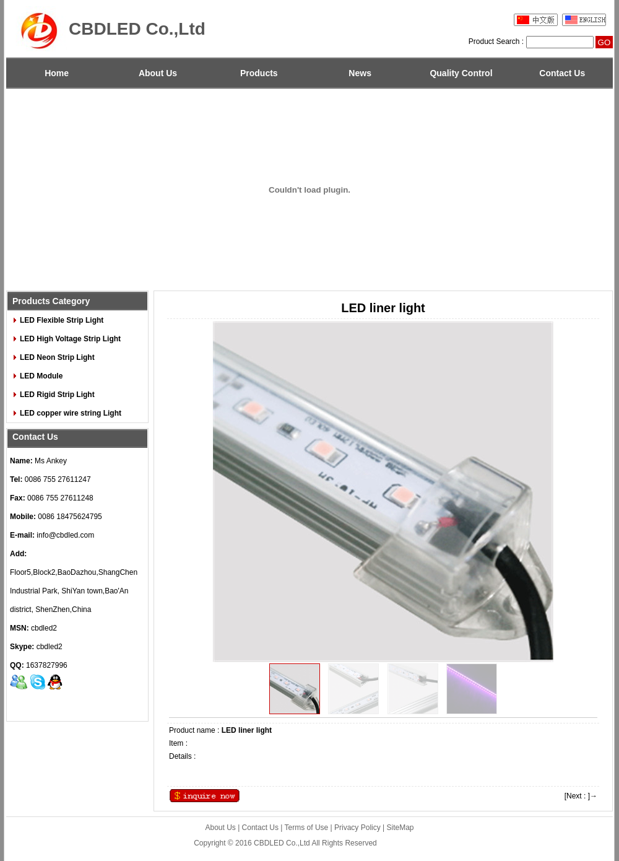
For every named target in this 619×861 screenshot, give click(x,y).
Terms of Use (307, 827)
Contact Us (562, 73)
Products (259, 73)
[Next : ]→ (581, 796)
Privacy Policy (357, 827)
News (359, 73)
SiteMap (400, 827)
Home (57, 73)
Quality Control (461, 73)
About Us (158, 73)
